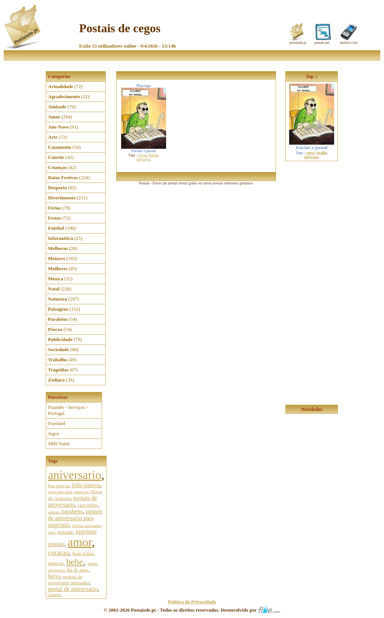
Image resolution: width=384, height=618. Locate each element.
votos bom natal (60, 492)
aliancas (56, 563)
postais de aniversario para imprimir (75, 518)
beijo (54, 576)
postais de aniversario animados (69, 579)
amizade (65, 532)
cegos (142, 155)
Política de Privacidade (192, 602)
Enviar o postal (311, 145)
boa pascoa (58, 485)
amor (80, 542)
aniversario (74, 475)
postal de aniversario (73, 589)
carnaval (54, 595)
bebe (74, 562)
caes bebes (88, 505)
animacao (81, 492)
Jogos (53, 433)
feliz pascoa (86, 485)
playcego (143, 159)
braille (153, 155)
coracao (58, 553)
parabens (72, 511)
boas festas (83, 553)
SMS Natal (58, 443)
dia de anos (77, 570)
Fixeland (56, 423)
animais (54, 512)
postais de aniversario (72, 501)
